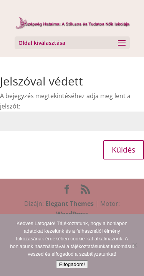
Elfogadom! (72, 264)
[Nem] (134, 245)
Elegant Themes (69, 203)
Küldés (124, 150)
